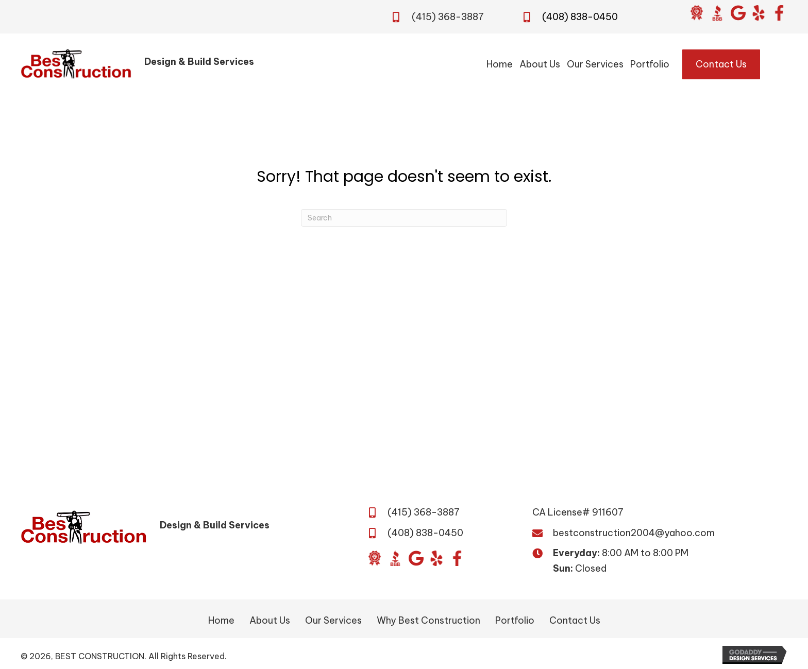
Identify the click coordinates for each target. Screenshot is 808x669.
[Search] (404, 218)
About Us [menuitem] (269, 620)
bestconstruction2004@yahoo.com (634, 533)
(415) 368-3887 (448, 17)
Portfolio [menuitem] (514, 620)
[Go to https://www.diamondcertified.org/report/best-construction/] (696, 13)
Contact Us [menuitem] (574, 620)
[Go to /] (180, 64)
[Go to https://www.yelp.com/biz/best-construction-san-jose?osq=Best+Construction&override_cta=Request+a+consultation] (758, 13)
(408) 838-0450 (580, 17)
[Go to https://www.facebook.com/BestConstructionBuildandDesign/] (779, 13)
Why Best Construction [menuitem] (428, 620)
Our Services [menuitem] (333, 620)
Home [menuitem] (221, 620)
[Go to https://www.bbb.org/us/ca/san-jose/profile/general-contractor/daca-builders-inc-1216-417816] (717, 13)
